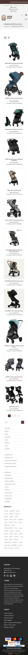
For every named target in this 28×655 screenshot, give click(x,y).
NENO (15, 533)
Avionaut (6, 511)
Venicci (16, 516)
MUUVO (11, 533)
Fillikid (5, 522)
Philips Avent (7, 545)
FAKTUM (17, 548)
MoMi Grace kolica (14, 406)
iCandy (15, 528)
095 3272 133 (17, 5)
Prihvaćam (10, 653)
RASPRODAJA (8, 498)
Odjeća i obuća (8, 495)
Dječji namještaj (8, 478)
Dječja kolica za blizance (10, 466)
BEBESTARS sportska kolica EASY (14, 63)
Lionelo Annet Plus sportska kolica (14, 220)
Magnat (6, 533)
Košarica (13, 11)
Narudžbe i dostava (9, 627)
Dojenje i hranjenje (9, 481)
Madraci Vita (7, 525)
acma (15, 522)
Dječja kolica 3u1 (9, 454)
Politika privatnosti (9, 615)
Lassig (20, 528)
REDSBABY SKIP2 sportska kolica (14, 311)
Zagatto (11, 516)
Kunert (10, 519)
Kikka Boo (7, 442)
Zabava (7, 487)
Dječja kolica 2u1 (9, 457)
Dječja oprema (8, 492)
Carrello (6, 536)
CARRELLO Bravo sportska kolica (14, 98)
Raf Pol (17, 511)
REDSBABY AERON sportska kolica (14, 281)
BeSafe (10, 536)
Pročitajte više (17, 653)
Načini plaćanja (8, 620)
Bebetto (7, 431)
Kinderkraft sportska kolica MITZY (14, 129)
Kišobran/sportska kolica (11, 460)
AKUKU (13, 525)
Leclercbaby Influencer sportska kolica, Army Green (14, 250)
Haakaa (6, 539)
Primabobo (11, 548)
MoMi (6, 434)
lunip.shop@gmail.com (7, 5)
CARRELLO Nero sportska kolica (14, 377)
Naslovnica (6, 26)
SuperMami (20, 519)
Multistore (16, 539)
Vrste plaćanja (13, 9)
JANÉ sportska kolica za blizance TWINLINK (14, 160)
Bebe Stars (7, 428)
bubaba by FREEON (8, 528)
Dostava (13, 7)
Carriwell (20, 545)
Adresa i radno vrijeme (10, 625)
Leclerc (6, 445)
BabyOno (11, 522)
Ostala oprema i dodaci (10, 463)
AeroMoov (16, 536)
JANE (21, 536)
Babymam (18, 531)
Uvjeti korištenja (8, 613)
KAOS (5, 548)
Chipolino (21, 533)
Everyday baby (7, 542)
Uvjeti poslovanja (8, 618)
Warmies (7, 490)
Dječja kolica (8, 472)
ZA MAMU (7, 501)
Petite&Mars (14, 542)
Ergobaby (7, 448)
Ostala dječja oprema (10, 484)
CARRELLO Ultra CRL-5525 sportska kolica (14, 346)
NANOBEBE (14, 545)
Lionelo (6, 440)
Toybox (20, 542)
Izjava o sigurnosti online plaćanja (12, 622)
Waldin (10, 539)
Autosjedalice (8, 475)
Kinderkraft (7, 437)
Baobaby (6, 531)
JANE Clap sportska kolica (14, 190)
